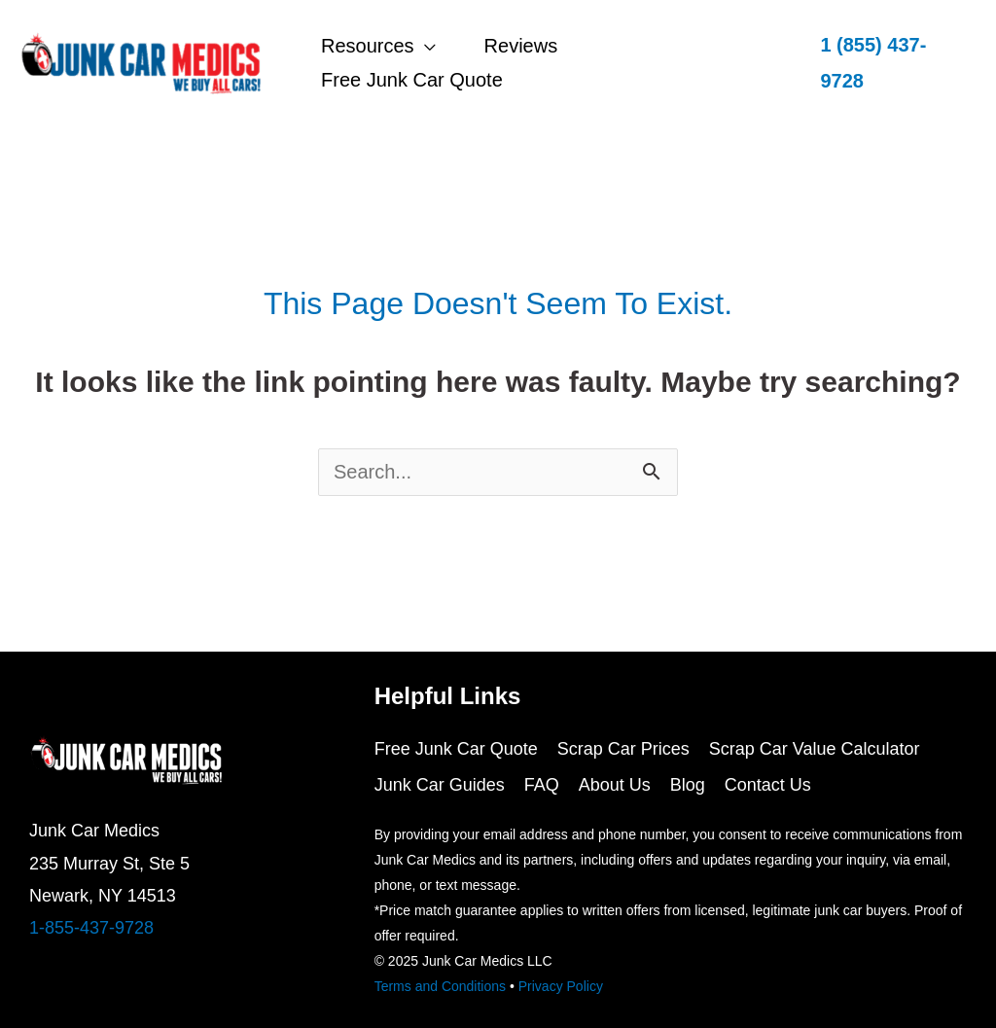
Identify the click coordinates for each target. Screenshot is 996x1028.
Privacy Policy (560, 986)
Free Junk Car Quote (412, 79)
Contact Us (768, 785)
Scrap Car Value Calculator (814, 749)
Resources (367, 45)
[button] (888, 63)
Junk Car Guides (439, 785)
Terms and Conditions (440, 986)
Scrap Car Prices (623, 749)
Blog (687, 785)
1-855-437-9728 (91, 928)
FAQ (541, 785)
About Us (615, 785)
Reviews (521, 45)
